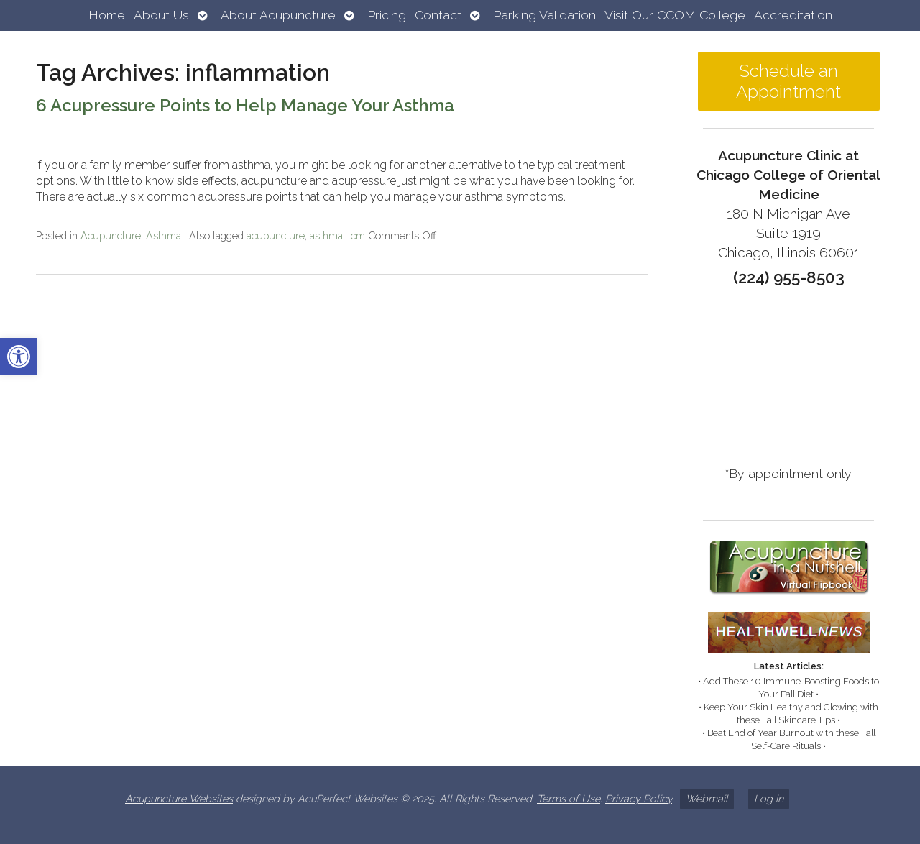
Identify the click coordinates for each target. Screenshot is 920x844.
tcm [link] (356, 235)
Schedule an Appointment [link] (788, 81)
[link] (18, 356)
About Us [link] (161, 14)
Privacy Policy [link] (638, 798)
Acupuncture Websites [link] (179, 798)
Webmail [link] (707, 798)
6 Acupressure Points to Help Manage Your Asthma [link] (245, 105)
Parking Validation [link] (544, 14)
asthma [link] (326, 235)
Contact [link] (438, 14)
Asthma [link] (163, 235)
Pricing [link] (386, 14)
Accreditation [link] (793, 14)
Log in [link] (768, 798)
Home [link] (106, 14)
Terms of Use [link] (568, 798)
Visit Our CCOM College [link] (674, 14)
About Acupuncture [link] (278, 14)
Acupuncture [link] (110, 235)
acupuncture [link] (276, 235)
